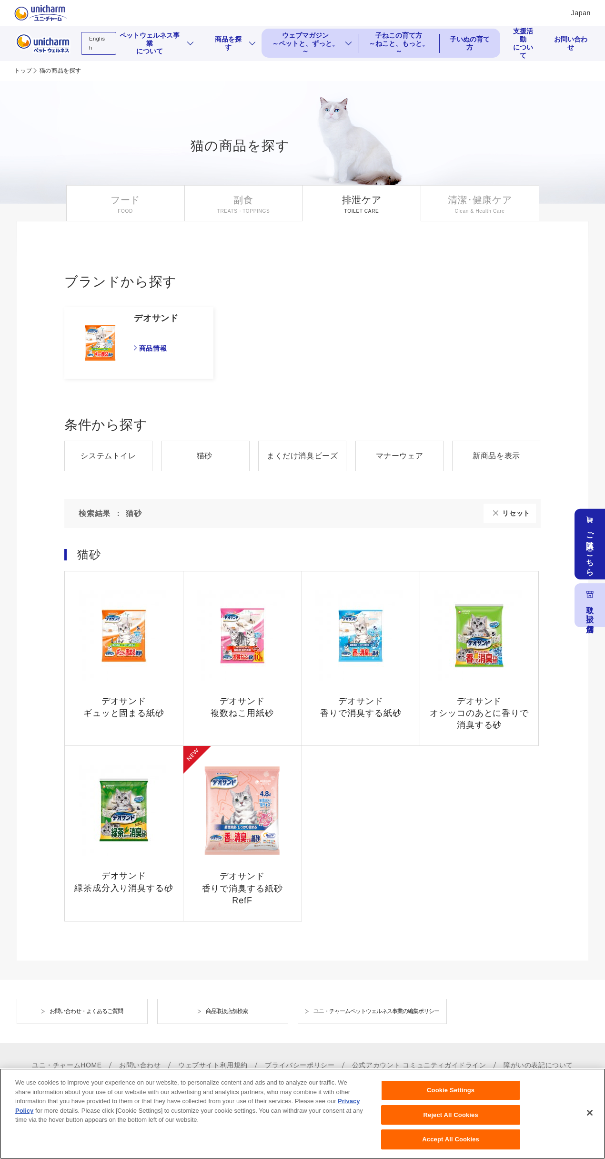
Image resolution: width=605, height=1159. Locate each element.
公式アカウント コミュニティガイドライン (419, 1065)
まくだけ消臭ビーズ (302, 456)
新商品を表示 (496, 456)
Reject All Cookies (451, 1121)
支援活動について (523, 43)
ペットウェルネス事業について (150, 43)
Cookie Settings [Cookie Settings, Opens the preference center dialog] (450, 1096)
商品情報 (153, 348)
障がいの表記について (538, 1065)
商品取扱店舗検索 (227, 1011)
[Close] (589, 1118)
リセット (516, 513)
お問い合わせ (570, 43)
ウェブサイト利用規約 (213, 1065)
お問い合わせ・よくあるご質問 (86, 1011)
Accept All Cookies (450, 1145)
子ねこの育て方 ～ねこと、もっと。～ (399, 43)
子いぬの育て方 (470, 43)
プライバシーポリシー (299, 1065)
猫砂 (204, 456)
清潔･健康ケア (480, 200)
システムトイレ (108, 456)
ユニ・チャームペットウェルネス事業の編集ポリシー (376, 1011)
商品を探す (228, 43)
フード (125, 200)
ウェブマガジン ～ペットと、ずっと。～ (305, 43)
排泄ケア (362, 200)
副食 (243, 200)
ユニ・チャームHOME (67, 1065)
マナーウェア (400, 456)
